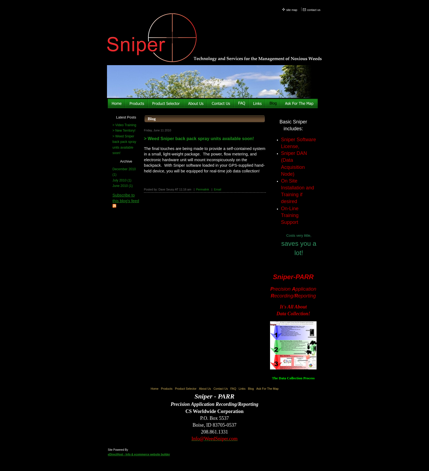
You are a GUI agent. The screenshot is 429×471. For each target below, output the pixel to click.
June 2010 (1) (122, 186)
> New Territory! (123, 130)
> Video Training (124, 125)
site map (291, 9)
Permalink (202, 189)
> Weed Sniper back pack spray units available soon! (199, 138)
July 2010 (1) (121, 180)
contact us (313, 9)
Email (217, 189)
